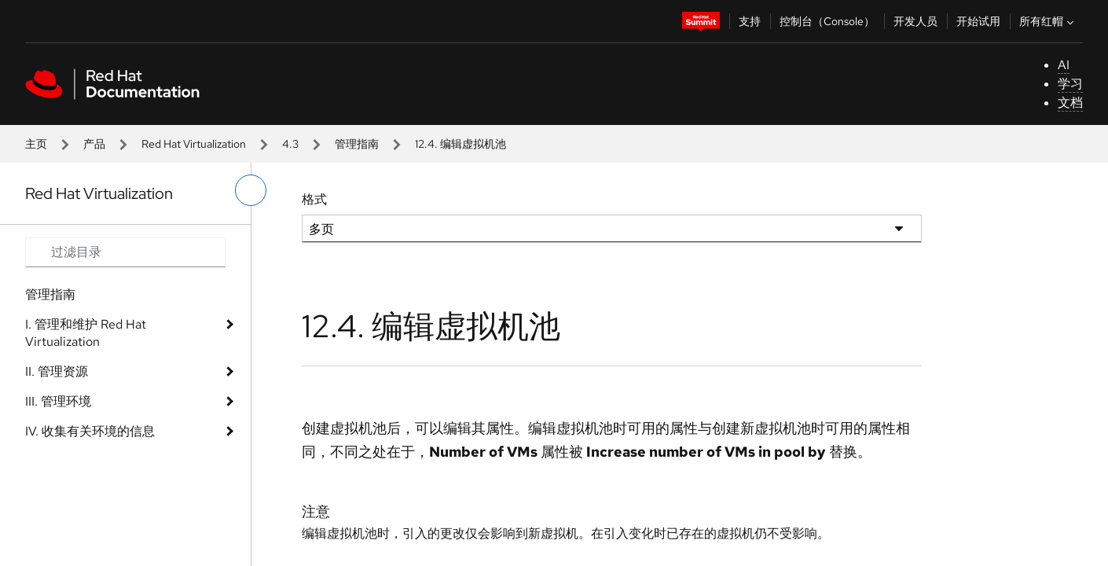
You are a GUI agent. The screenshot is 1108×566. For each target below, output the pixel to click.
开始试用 (978, 21)
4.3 (290, 144)
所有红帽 (1048, 21)
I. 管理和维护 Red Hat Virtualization (85, 333)
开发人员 (915, 21)
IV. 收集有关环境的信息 (90, 431)
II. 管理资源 (56, 371)
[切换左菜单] (250, 190)
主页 (36, 144)
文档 (1070, 102)
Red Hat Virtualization (193, 144)
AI (1063, 65)
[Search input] (125, 252)
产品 (94, 144)
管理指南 (357, 144)
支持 (750, 21)
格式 (314, 199)
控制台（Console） (827, 21)
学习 (1070, 83)
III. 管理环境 (58, 401)
